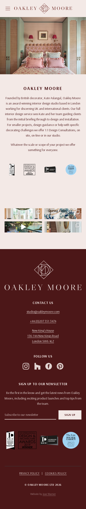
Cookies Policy (56, 473)
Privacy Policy (29, 473)
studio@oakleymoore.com (43, 312)
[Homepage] (43, 8)
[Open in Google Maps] (43, 336)
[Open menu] (8, 8)
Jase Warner (49, 494)
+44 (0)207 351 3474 (43, 321)
